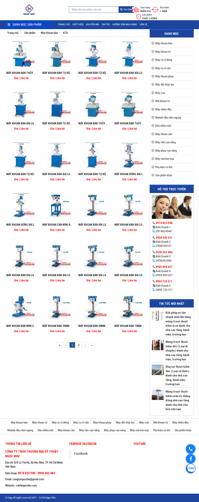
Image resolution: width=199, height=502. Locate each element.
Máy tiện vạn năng (165, 142)
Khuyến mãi (92, 24)
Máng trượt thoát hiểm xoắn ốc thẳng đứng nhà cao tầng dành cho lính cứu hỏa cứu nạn (178, 400)
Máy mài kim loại (164, 159)
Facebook (81, 454)
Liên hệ (143, 24)
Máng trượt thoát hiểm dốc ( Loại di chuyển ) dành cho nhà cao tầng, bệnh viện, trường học (177, 350)
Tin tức (105, 24)
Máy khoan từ (163, 51)
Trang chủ (64, 24)
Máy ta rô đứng (163, 60)
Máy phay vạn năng (166, 150)
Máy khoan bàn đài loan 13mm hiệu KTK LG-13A (144, 275)
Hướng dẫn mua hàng (124, 24)
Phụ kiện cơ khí (163, 167)
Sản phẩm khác (163, 175)
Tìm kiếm (126, 9)
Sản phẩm (29, 33)
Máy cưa (160, 93)
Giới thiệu (78, 24)
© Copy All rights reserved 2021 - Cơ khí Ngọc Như (30, 497)
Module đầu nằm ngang (168, 117)
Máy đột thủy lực (164, 84)
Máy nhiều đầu (163, 109)
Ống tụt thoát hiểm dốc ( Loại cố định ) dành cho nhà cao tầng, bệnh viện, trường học (177, 375)
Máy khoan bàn (49, 33)
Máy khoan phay (164, 76)
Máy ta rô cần (163, 68)
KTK (65, 33)
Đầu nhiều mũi (163, 125)
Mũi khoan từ (162, 101)
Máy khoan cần (163, 134)
